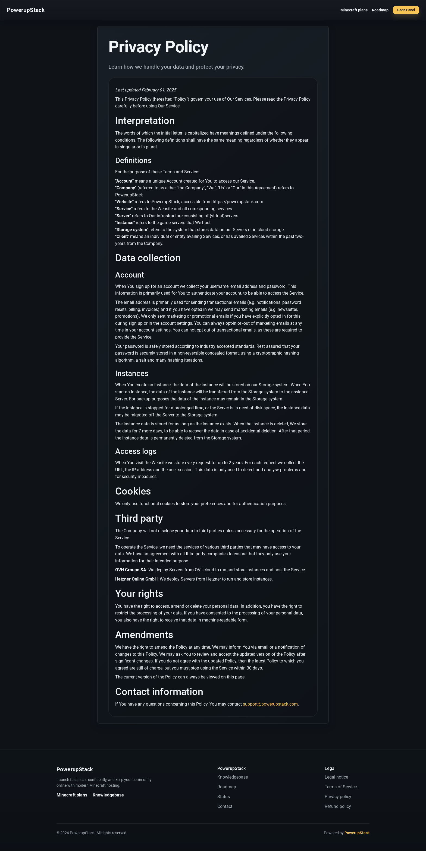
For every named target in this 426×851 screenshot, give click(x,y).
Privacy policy (338, 796)
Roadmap (380, 10)
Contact (224, 806)
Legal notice (336, 777)
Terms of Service (341, 786)
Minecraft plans (354, 10)
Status (223, 796)
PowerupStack (26, 10)
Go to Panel (406, 10)
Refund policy (338, 806)
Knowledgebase (108, 795)
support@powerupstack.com (270, 704)
